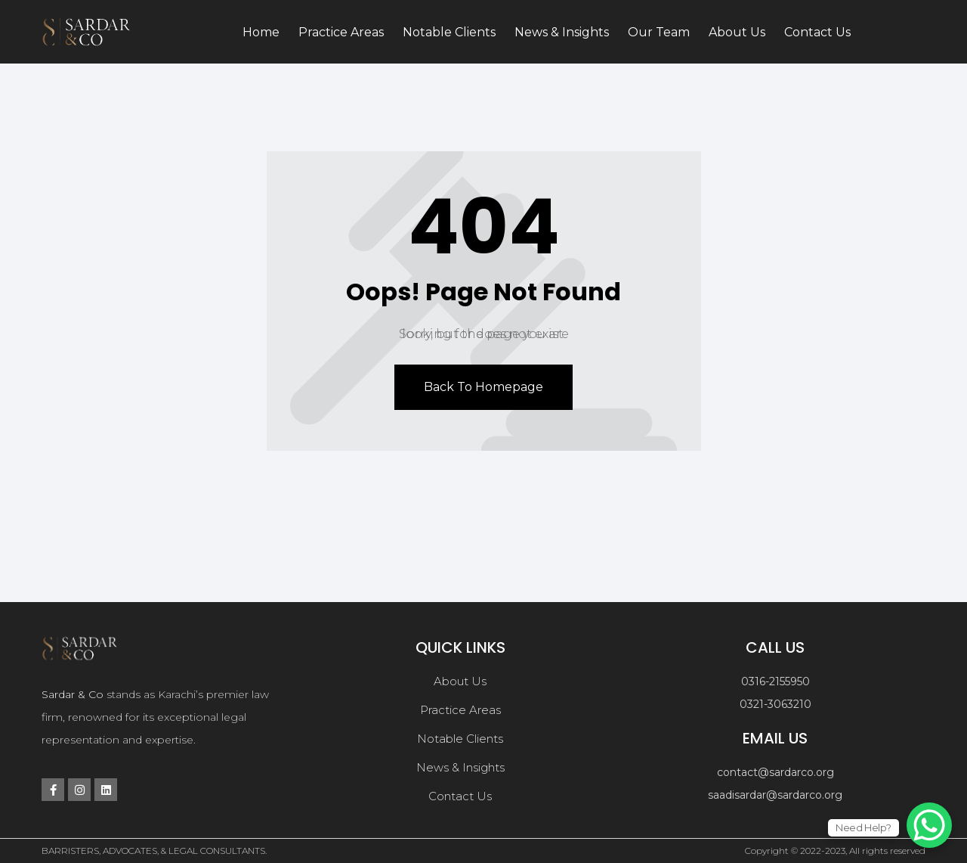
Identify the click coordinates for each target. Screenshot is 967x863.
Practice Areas (341, 32)
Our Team (659, 32)
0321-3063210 (775, 704)
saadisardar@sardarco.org (775, 795)
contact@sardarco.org (775, 772)
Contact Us (817, 32)
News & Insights (561, 32)
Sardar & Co (72, 694)
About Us (737, 32)
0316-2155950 (775, 681)
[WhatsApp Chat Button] (929, 825)
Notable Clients (449, 32)
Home (261, 32)
